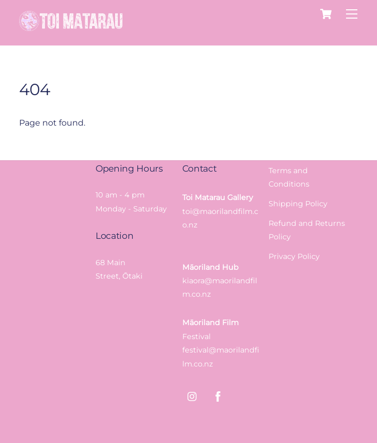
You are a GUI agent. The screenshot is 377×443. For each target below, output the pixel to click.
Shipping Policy (298, 203)
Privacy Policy (294, 256)
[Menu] (351, 14)
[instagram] (192, 395)
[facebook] (218, 395)
